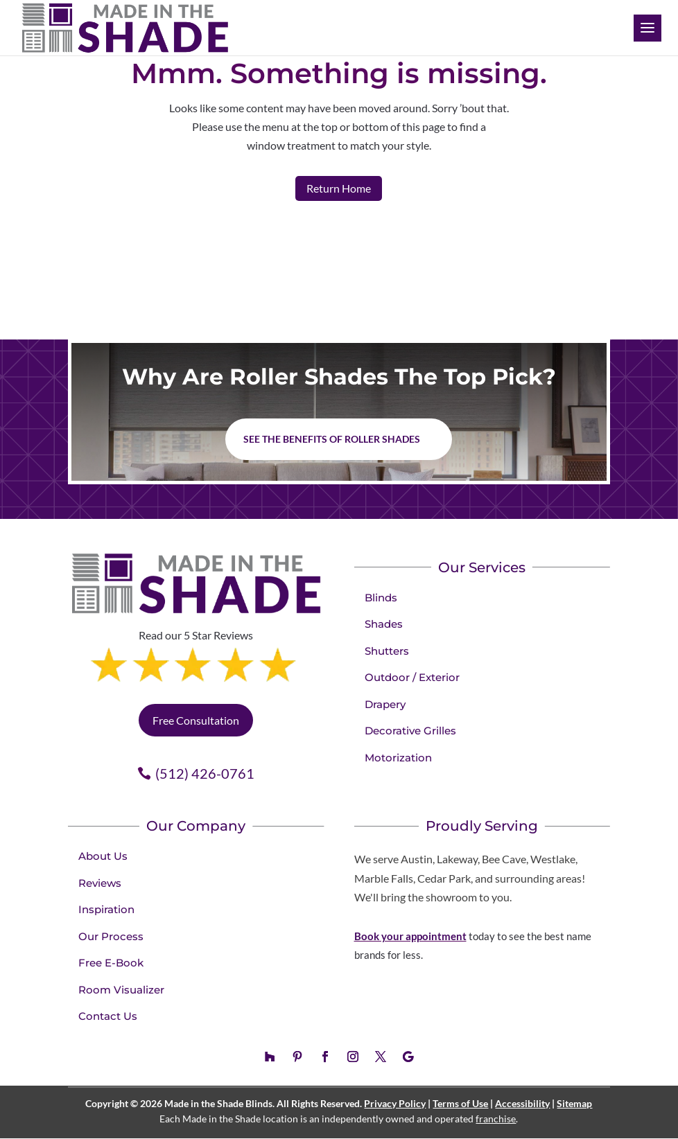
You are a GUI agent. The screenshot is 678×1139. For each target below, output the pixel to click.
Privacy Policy (395, 1103)
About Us (103, 856)
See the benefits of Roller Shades (331, 439)
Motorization (398, 757)
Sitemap (574, 1103)
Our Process (111, 936)
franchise (496, 1118)
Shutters (387, 650)
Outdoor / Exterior (412, 677)
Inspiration (106, 909)
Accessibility (522, 1103)
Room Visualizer (121, 989)
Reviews (99, 883)
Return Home (338, 188)
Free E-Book (111, 962)
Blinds (381, 597)
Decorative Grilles (410, 730)
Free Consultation (196, 720)
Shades (384, 623)
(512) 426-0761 (204, 773)
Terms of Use (460, 1103)
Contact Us (107, 1016)
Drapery (385, 704)
